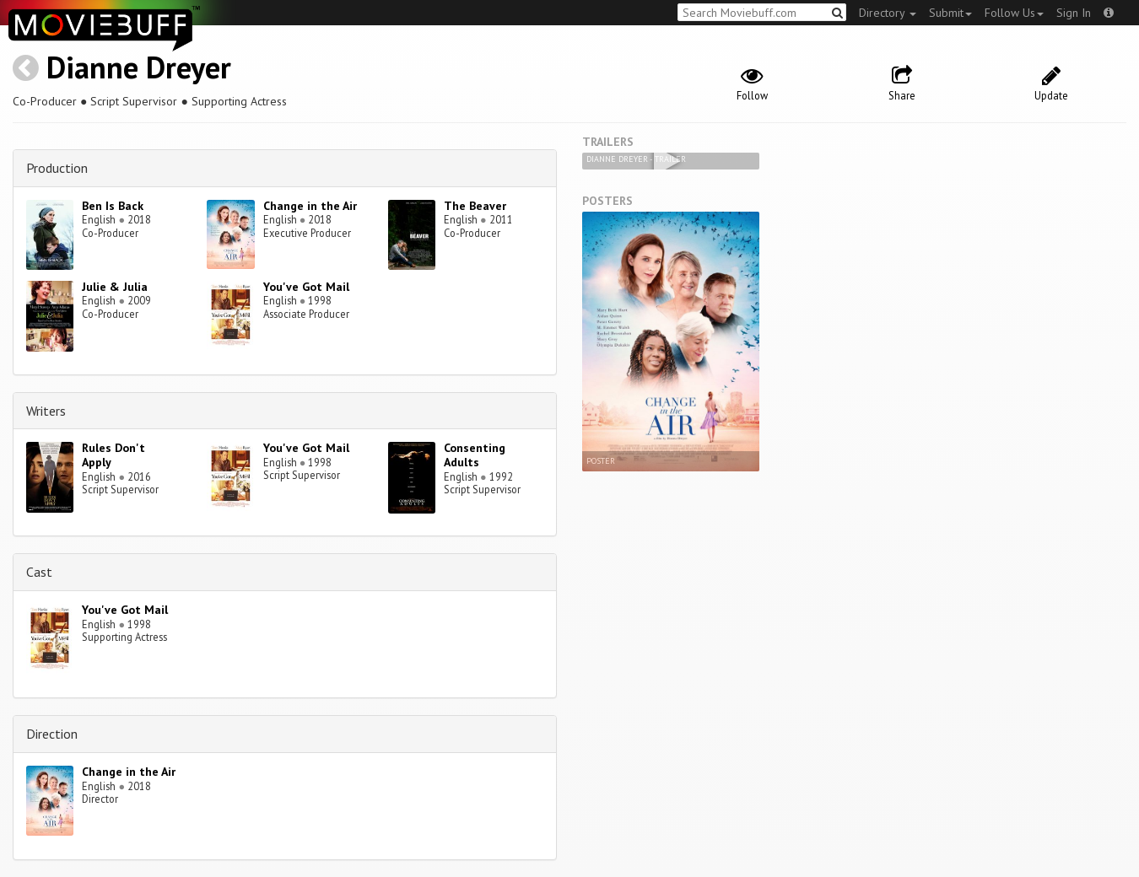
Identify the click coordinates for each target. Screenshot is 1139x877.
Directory (887, 12)
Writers (46, 410)
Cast (39, 571)
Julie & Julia (115, 286)
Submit (950, 12)
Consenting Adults (474, 455)
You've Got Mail (306, 286)
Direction (52, 733)
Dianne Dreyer (138, 67)
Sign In (1073, 12)
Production (57, 167)
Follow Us (1014, 12)
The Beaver (475, 205)
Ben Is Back (112, 205)
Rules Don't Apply (113, 455)
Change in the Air (310, 205)
